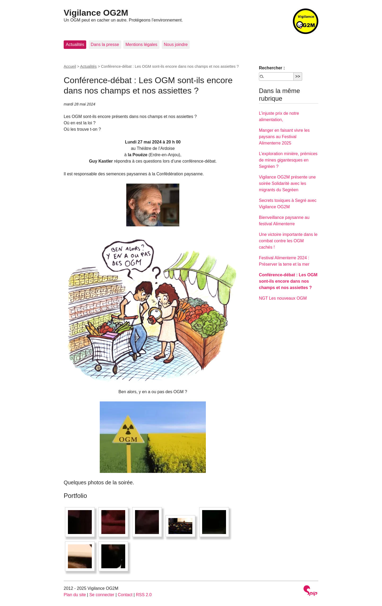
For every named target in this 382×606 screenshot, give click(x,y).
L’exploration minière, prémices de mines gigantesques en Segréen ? (288, 160)
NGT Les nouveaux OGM (283, 298)
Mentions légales (141, 44)
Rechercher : (272, 68)
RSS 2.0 (144, 594)
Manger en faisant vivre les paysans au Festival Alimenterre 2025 (284, 136)
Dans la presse (105, 44)
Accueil (70, 66)
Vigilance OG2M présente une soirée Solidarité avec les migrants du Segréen (287, 183)
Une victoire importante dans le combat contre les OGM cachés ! (288, 240)
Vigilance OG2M (96, 13)
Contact (125, 594)
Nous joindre (176, 44)
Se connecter (101, 594)
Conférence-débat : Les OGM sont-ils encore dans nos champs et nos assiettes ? (288, 281)
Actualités (75, 44)
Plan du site (75, 594)
